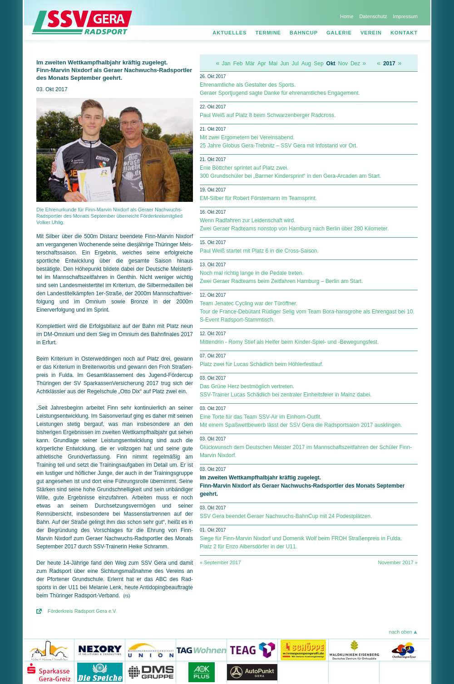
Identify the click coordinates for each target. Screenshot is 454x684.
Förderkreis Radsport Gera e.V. (82, 611)
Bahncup (304, 32)
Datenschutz (373, 16)
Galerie (339, 32)
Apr (261, 63)
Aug (306, 63)
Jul (295, 63)
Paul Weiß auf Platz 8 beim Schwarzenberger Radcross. (268, 115)
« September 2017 (220, 562)
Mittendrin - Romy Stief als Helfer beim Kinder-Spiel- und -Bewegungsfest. (289, 342)
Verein (371, 32)
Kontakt (404, 32)
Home (346, 16)
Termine (268, 32)
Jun (284, 63)
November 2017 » (398, 562)
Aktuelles (229, 32)
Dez (355, 63)
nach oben (400, 632)
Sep (318, 63)
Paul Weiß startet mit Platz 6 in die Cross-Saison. (259, 251)
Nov (343, 63)
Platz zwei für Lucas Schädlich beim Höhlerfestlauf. (261, 364)
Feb (238, 63)
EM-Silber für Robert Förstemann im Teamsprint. (258, 198)
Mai (273, 63)
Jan (226, 63)
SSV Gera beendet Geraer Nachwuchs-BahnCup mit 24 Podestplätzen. (286, 516)
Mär (250, 63)
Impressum (405, 16)
